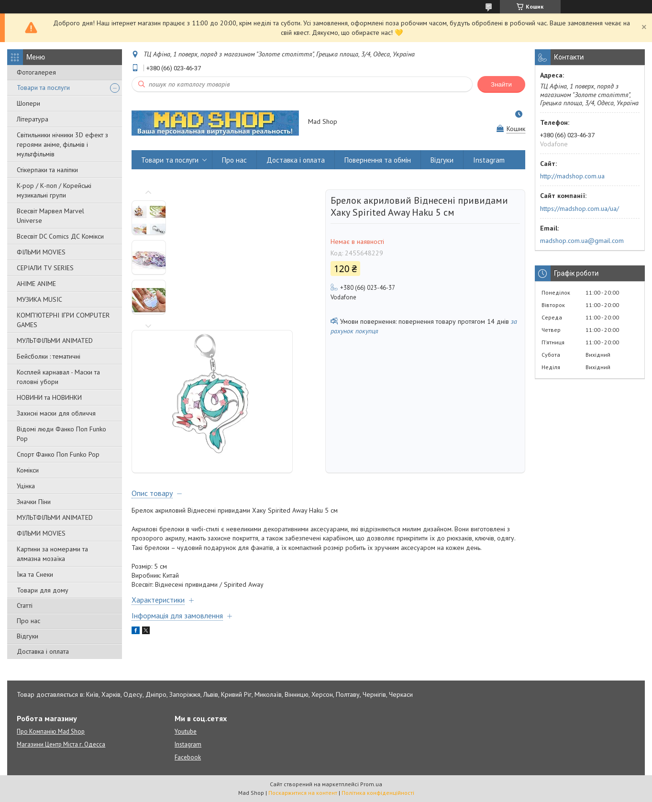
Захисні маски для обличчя (56, 413)
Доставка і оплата (43, 651)
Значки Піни (34, 501)
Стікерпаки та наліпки (47, 169)
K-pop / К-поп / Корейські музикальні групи (54, 190)
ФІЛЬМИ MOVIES (41, 252)
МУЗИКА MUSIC (39, 299)
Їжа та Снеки (35, 574)
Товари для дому (42, 590)
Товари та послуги (43, 87)
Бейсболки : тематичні (48, 356)
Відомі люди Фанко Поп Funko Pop (61, 434)
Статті (25, 605)
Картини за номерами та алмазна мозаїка (52, 554)
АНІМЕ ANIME (36, 283)
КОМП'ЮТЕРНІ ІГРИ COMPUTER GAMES (63, 320)
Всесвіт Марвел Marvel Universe (50, 216)
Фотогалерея (36, 72)
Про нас (28, 620)
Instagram (489, 160)
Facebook (188, 757)
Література (32, 119)
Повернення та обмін (377, 160)
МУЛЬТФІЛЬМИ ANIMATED (55, 340)
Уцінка (26, 486)
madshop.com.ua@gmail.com (582, 240)
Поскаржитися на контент (302, 792)
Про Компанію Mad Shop (51, 731)
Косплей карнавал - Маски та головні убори (58, 377)
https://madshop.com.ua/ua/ (579, 208)
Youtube (186, 731)
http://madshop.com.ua (572, 176)
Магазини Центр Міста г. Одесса (61, 744)
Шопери (28, 103)
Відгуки (27, 636)
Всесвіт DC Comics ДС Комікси (60, 236)
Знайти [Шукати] (501, 84)
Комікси (28, 470)
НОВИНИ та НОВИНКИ (49, 397)
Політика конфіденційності (378, 792)
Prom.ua (371, 784)
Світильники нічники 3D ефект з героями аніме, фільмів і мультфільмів (62, 144)
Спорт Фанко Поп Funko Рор (58, 454)
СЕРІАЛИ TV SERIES (45, 268)
